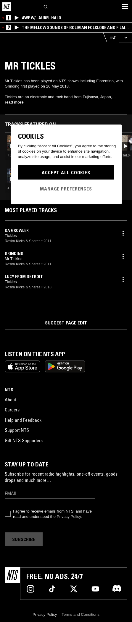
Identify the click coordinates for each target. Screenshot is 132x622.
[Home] (6, 6)
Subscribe (23, 539)
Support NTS (17, 430)
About (10, 400)
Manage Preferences (66, 189)
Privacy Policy (69, 516)
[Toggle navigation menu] (125, 6)
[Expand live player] (125, 37)
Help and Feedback (23, 420)
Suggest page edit (66, 323)
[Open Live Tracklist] (111, 37)
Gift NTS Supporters (24, 440)
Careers (12, 410)
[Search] (46, 6)
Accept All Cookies (66, 172)
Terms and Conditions (80, 614)
